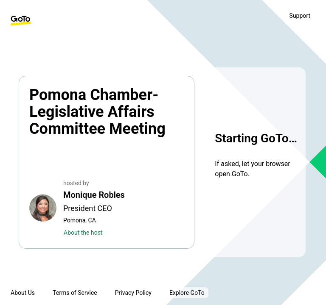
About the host (83, 232)
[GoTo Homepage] (20, 20)
